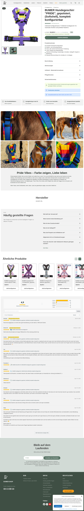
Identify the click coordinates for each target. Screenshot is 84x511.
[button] (81, 496)
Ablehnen (67, 506)
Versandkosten (65, 32)
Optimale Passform (47, 485)
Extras (51, 2)
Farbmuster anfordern (54, 90)
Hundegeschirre (18, 2)
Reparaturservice (47, 494)
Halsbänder (27, 2)
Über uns (45, 478)
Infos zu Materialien (47, 487)
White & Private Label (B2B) (30, 480)
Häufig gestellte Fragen (48, 480)
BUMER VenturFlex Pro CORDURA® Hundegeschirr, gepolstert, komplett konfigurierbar (29, 364)
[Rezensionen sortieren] (76, 315)
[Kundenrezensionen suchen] (40, 311)
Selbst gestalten (63, 2)
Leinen (33, 2)
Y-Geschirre (56, 7)
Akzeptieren (57, 506)
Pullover (39, 2)
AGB (64, 478)
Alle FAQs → (46, 248)
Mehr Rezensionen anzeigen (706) (42, 432)
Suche (78, 311)
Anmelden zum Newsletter (52, 458)
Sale (56, 2)
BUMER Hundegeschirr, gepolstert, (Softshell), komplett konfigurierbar (25, 320)
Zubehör (45, 2)
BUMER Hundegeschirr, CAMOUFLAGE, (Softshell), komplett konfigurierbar (26, 371)
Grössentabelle (46, 483)
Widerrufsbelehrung (67, 483)
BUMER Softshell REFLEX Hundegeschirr (20, 329)
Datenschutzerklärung (69, 508)
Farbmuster (45, 492)
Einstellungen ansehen (77, 506)
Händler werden (27, 478)
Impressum (75, 508)
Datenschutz (66, 480)
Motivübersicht (46, 489)
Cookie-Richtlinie (62, 508)
